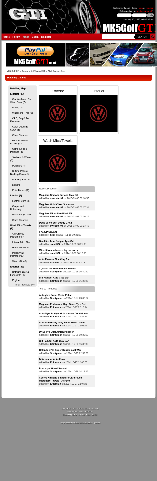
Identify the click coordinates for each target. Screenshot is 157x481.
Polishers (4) (17, 165)
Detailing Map (18, 88)
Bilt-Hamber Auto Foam (52, 359)
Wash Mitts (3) (18, 261)
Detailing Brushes (20, 179)
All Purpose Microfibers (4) (17, 235)
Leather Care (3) (20, 201)
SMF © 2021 (78, 408)
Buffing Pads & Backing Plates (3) (19, 172)
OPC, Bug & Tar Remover (19, 120)
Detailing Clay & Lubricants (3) (19, 273)
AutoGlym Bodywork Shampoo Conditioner (63, 313)
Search (142, 37)
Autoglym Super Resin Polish (55, 295)
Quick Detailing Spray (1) (19, 128)
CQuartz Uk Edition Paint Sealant (57, 268)
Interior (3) (16, 195)
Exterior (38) (17, 94)
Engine (15, 280)
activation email (144, 11)
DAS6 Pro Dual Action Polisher (56, 332)
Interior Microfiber (20, 242)
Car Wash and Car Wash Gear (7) (21, 101)
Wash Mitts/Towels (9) (20, 227)
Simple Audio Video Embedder (80, 411)
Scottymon (56, 271)
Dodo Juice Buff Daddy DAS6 (55, 222)
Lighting (15, 185)
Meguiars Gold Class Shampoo (56, 204)
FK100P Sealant (48, 232)
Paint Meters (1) (19, 190)
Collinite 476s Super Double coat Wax (60, 350)
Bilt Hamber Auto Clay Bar (54, 277)
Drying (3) (16, 107)
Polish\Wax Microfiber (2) (17, 254)
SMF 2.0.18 (66, 408)
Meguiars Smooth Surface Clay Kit (58, 195)
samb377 (55, 244)
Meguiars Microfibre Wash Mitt (56, 213)
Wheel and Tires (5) (21, 113)
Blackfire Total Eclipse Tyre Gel (56, 241)
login (140, 8)
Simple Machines (91, 408)
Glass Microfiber (19, 247)
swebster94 (56, 198)
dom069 (54, 262)
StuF (52, 235)
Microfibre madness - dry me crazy (58, 250)
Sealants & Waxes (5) (21, 159)
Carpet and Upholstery (17, 208)
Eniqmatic (56, 307)
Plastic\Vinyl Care (20, 214)
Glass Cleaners (19, 135)
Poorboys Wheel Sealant (53, 368)
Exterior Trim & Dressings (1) (19, 142)
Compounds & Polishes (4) (18, 150)
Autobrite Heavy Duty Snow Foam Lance (62, 322)
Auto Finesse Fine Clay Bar (54, 259)
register (149, 8)
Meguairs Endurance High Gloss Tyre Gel (62, 304)
